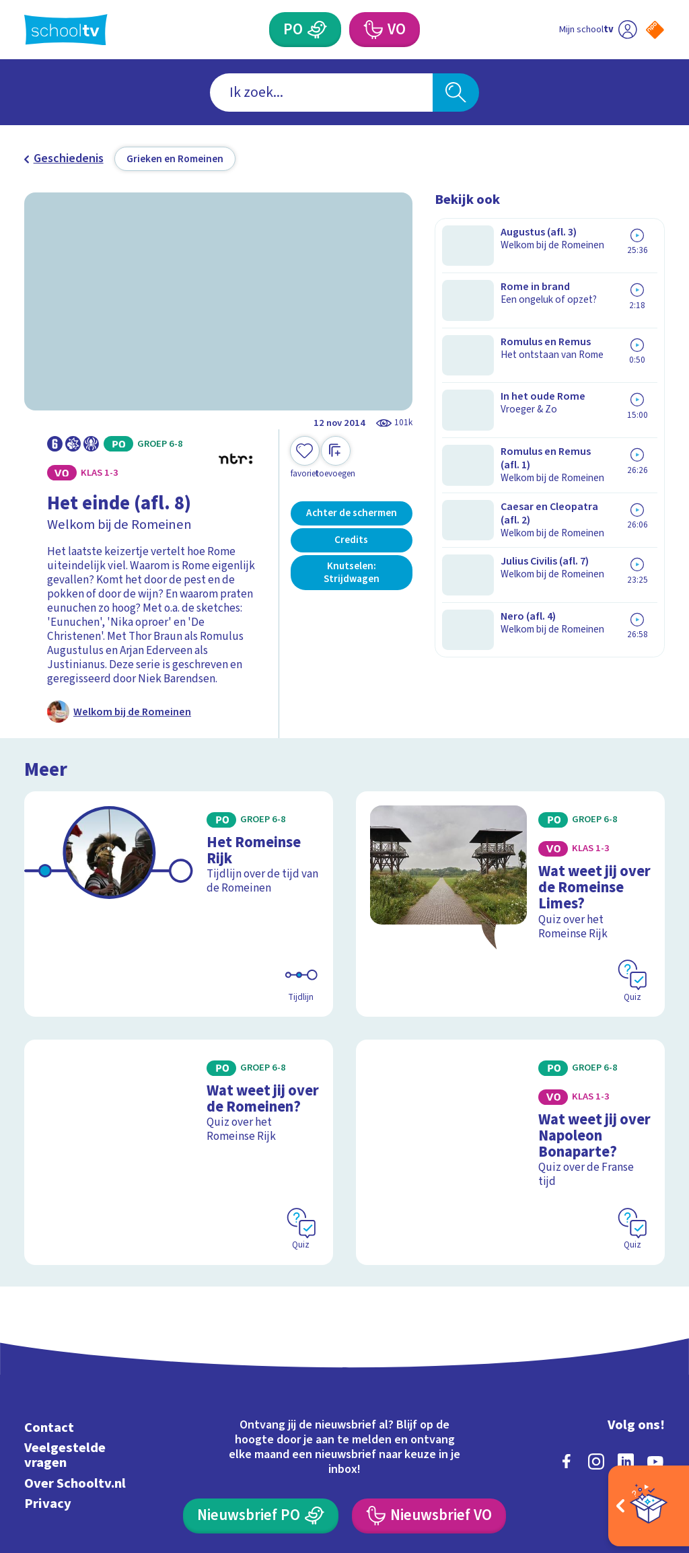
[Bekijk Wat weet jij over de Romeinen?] (178, 1045)
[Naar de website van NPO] (655, 30)
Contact (49, 1295)
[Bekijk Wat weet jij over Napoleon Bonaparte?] (510, 1045)
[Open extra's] (648, 1506)
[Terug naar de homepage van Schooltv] (66, 30)
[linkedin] (626, 1328)
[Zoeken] (455, 92)
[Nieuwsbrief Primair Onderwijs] (260, 1382)
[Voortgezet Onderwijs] (372, 29)
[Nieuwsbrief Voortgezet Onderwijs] (428, 1382)
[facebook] (566, 1328)
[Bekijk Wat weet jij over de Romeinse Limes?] (510, 847)
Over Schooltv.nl (75, 1350)
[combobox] (321, 92)
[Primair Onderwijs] (316, 29)
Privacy (47, 1370)
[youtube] (655, 1328)
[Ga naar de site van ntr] (644, 1447)
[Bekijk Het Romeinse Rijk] (178, 847)
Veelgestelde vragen (65, 1322)
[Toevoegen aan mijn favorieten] (305, 458)
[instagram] (596, 1328)
